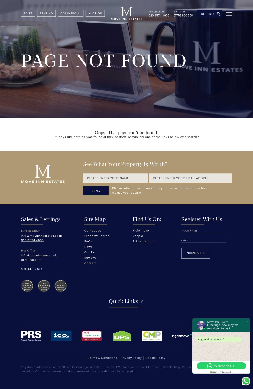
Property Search (96, 236)
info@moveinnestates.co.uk (42, 236)
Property (209, 14)
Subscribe (196, 253)
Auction (95, 13)
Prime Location (144, 241)
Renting (46, 13)
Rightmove (141, 231)
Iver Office (180, 11)
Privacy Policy (131, 358)
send (96, 191)
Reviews (90, 258)
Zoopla (138, 236)
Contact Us (92, 231)
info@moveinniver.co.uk (39, 255)
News (88, 247)
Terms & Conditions (102, 358)
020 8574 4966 (159, 16)
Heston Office (156, 11)
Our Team (91, 252)
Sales (28, 13)
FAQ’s (88, 241)
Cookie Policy (155, 358)
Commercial (70, 13)
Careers (90, 263)
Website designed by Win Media (113, 371)
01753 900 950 (183, 16)
